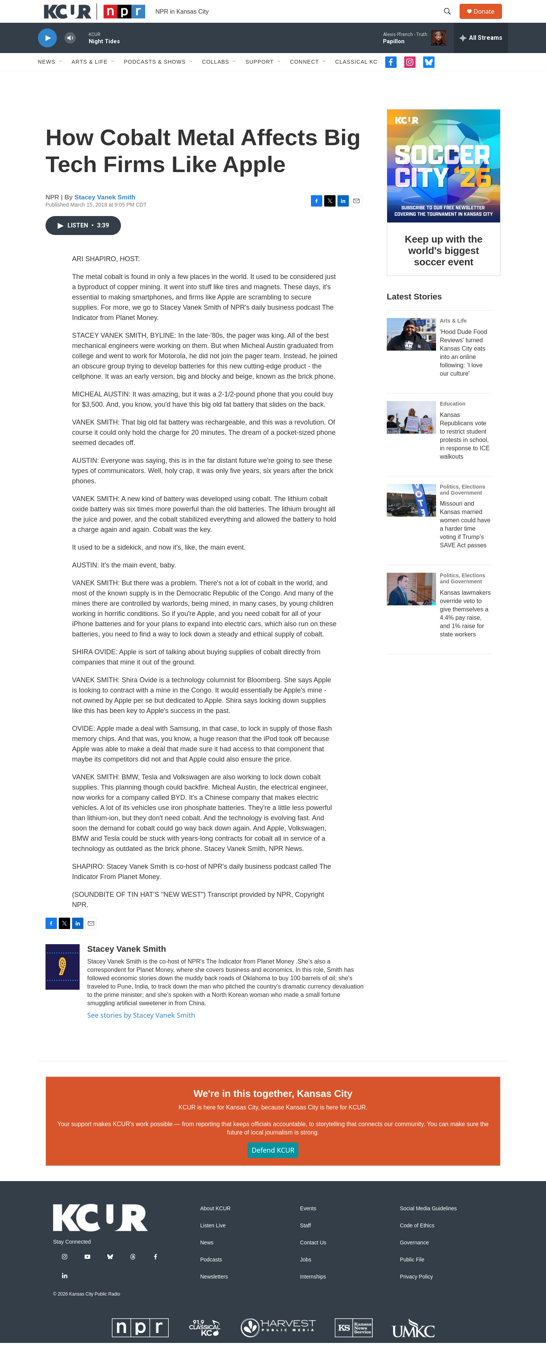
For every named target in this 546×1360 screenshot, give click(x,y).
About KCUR (215, 1225)
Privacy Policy (416, 1294)
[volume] (70, 55)
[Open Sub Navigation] (61, 79)
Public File (412, 1277)
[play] (47, 55)
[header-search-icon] (451, 20)
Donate (488, 20)
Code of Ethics (417, 1243)
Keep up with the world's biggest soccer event (444, 268)
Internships (313, 1294)
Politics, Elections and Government (462, 507)
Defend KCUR (272, 1167)
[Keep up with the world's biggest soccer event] (443, 183)
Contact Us (313, 1260)
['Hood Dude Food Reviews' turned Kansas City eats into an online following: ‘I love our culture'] (411, 351)
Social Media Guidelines (428, 1225)
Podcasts (211, 1277)
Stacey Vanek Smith (105, 214)
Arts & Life (90, 79)
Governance (414, 1260)
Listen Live (213, 1243)
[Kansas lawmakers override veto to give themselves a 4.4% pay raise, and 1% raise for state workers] (411, 606)
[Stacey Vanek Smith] (63, 984)
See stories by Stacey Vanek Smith (141, 1032)
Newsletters (214, 1294)
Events (308, 1225)
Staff (305, 1243)
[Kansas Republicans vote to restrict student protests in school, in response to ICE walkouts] (411, 434)
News (46, 79)
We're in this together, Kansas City (272, 1110)
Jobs (305, 1277)
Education (453, 421)
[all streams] (481, 55)
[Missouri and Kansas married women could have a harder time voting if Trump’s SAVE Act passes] (411, 517)
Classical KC (356, 79)
